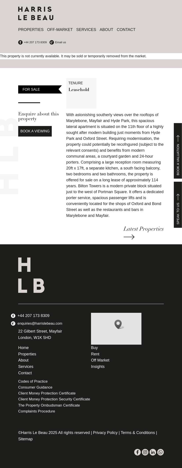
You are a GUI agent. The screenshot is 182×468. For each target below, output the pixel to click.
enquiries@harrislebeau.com (40, 323)
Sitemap (25, 439)
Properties (31, 29)
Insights (98, 366)
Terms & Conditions (138, 432)
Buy (94, 348)
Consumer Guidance (35, 387)
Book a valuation (178, 150)
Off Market (100, 360)
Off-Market (60, 29)
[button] (119, 324)
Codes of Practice (33, 381)
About (106, 29)
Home (23, 348)
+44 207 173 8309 (34, 315)
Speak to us (178, 205)
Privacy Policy (105, 432)
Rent (95, 354)
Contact (126, 29)
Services (86, 29)
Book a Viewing (35, 131)
